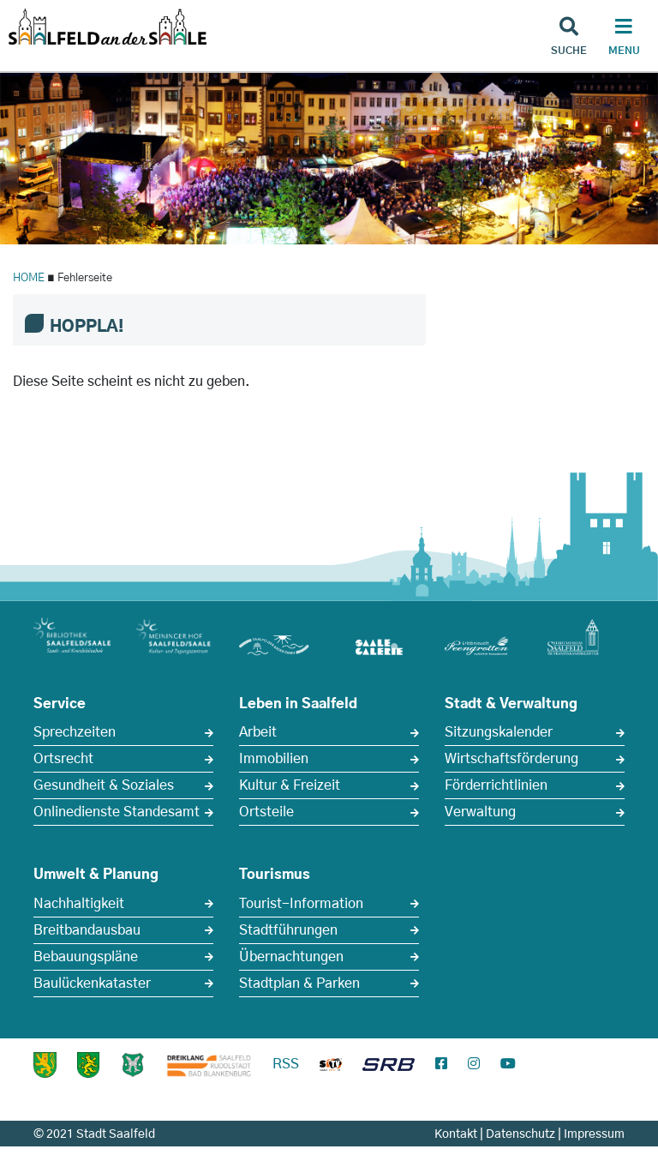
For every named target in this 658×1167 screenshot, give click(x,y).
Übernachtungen (291, 957)
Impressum (594, 1134)
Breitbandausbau (87, 930)
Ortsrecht (63, 759)
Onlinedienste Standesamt (116, 812)
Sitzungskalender (499, 732)
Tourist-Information (301, 904)
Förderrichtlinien (496, 785)
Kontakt (455, 1134)
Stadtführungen (288, 930)
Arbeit (258, 732)
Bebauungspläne (85, 957)
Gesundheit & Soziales (103, 785)
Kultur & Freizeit (289, 785)
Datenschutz (520, 1134)
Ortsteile (266, 812)
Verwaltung (480, 812)
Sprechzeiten (74, 732)
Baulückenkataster (92, 983)
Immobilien (273, 759)
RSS (285, 1064)
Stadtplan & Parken (299, 983)
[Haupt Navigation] (623, 38)
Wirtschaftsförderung (511, 759)
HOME (29, 278)
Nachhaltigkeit (78, 904)
